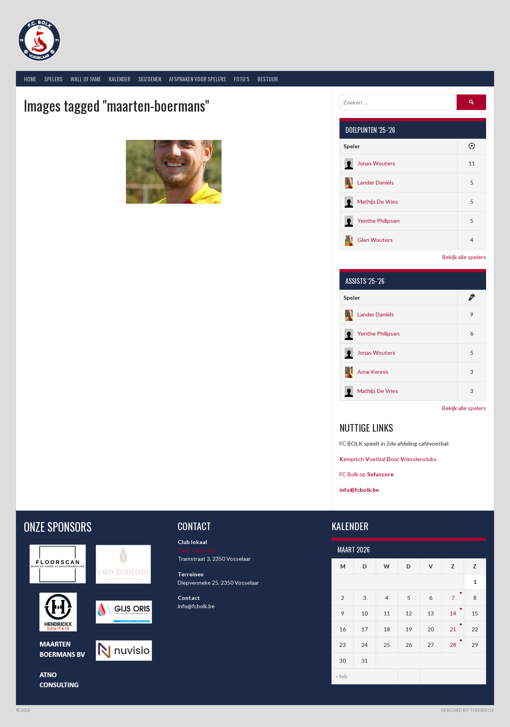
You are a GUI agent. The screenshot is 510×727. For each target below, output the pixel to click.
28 (453, 644)
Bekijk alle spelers (464, 256)
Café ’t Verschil (197, 550)
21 (453, 629)
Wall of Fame (86, 79)
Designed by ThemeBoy (467, 710)
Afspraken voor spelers (197, 79)
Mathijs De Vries (370, 201)
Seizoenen (149, 79)
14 (453, 613)
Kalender (119, 79)
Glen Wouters (368, 239)
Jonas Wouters (369, 163)
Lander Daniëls (368, 182)
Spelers (53, 79)
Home (30, 79)
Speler (351, 146)
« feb (341, 676)
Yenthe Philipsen (371, 220)
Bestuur (267, 79)
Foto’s (241, 79)
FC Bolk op (366, 474)
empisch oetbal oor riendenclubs (388, 459)
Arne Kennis (365, 371)
